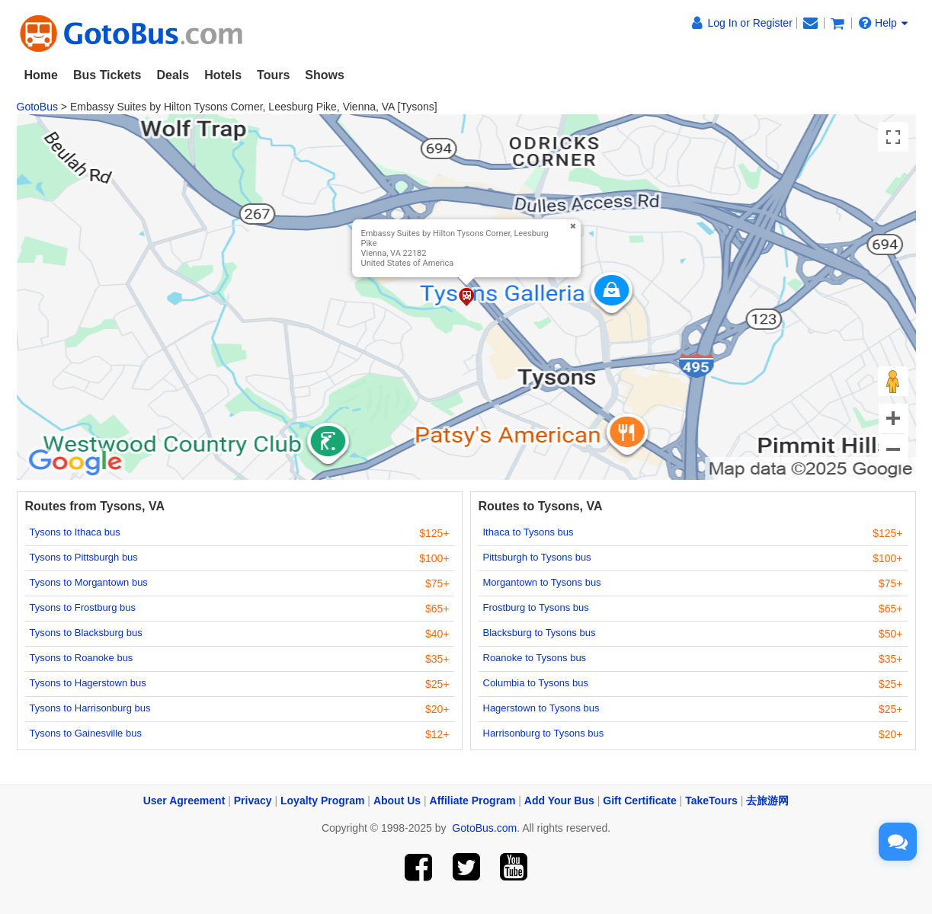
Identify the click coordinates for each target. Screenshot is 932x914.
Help (883, 23)
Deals (172, 75)
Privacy (253, 800)
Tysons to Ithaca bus (75, 532)
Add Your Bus (559, 800)
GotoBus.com (484, 828)
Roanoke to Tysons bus (535, 657)
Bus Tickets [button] (107, 75)
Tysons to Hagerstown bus (88, 683)
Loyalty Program (322, 800)
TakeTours (711, 800)
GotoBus (37, 107)
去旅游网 (767, 800)
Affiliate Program (473, 800)
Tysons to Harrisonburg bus (90, 708)
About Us (397, 800)
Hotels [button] (223, 75)
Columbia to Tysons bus (536, 683)
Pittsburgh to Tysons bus (537, 557)
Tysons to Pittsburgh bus (84, 557)
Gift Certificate (639, 800)
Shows (324, 75)
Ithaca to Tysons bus (528, 532)
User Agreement (184, 800)
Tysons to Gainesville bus (86, 733)
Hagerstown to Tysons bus (541, 708)
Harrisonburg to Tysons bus (543, 733)
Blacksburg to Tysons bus (539, 632)
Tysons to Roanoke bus (81, 657)
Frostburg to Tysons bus (536, 607)
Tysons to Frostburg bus (83, 607)
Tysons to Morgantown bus (89, 582)
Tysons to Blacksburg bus (86, 632)
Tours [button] (273, 75)
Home (41, 75)
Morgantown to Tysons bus (542, 582)
